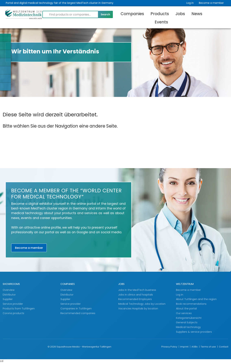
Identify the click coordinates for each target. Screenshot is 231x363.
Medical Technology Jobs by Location (141, 303)
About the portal (186, 308)
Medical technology (188, 327)
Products (160, 14)
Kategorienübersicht (189, 318)
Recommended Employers (135, 299)
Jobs (180, 14)
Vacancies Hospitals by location (138, 308)
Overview (8, 290)
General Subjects (186, 322)
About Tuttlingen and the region (196, 299)
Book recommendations (191, 303)
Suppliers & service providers (194, 331)
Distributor (9, 294)
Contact (223, 346)
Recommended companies (77, 313)
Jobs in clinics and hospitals (135, 294)
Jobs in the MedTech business (137, 290)
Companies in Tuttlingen (76, 308)
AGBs (194, 346)
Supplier (8, 299)
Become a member (211, 3)
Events (161, 22)
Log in (190, 3)
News (196, 14)
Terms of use (208, 346)
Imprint (184, 346)
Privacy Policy (169, 346)
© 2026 (52, 346)
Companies (132, 14)
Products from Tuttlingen (19, 308)
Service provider (13, 303)
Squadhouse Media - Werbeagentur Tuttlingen (83, 346)
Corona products (13, 313)
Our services (184, 313)
